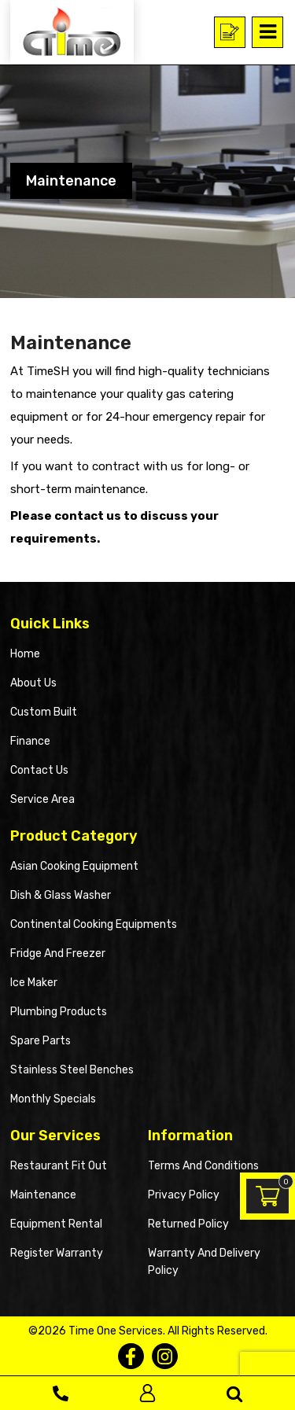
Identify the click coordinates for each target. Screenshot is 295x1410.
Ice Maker (33, 982)
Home (25, 654)
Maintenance (43, 1195)
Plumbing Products (58, 1011)
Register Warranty (56, 1253)
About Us (33, 683)
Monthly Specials (53, 1099)
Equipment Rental (56, 1224)
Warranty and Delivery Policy (204, 1261)
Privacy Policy (183, 1195)
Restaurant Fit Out (58, 1166)
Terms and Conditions (203, 1166)
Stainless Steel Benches (72, 1070)
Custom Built (43, 712)
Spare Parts (40, 1040)
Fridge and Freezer (57, 953)
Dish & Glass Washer (60, 895)
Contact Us (39, 770)
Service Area (42, 799)
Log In (147, 1393)
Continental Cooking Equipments (93, 924)
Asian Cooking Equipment (74, 866)
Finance (30, 741)
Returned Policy (188, 1224)
